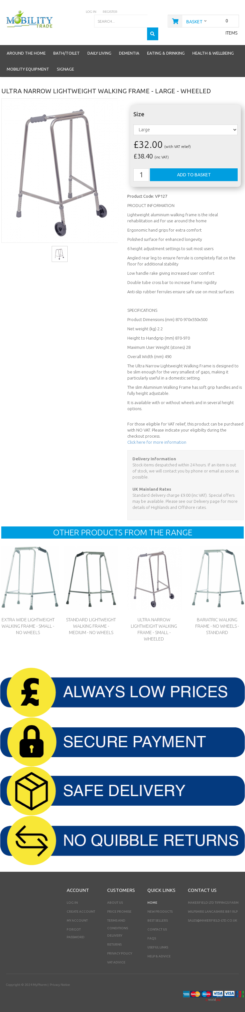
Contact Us (157, 924)
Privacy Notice (60, 979)
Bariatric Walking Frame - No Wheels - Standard (217, 621)
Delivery (114, 930)
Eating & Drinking (166, 48)
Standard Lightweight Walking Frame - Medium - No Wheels (91, 621)
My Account (77, 915)
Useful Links (157, 942)
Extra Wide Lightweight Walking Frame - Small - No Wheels (28, 621)
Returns (114, 939)
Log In (72, 897)
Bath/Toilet (66, 48)
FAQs (151, 933)
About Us (115, 897)
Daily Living (99, 48)
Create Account (81, 906)
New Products (160, 906)
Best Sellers (157, 915)
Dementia (129, 48)
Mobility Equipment (28, 64)
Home (152, 897)
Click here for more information (156, 437)
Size (138, 109)
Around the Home (26, 48)
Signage (65, 64)
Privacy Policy (119, 948)
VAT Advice (116, 957)
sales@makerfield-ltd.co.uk (212, 915)
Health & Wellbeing (213, 48)
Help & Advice (159, 951)
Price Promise (119, 906)
